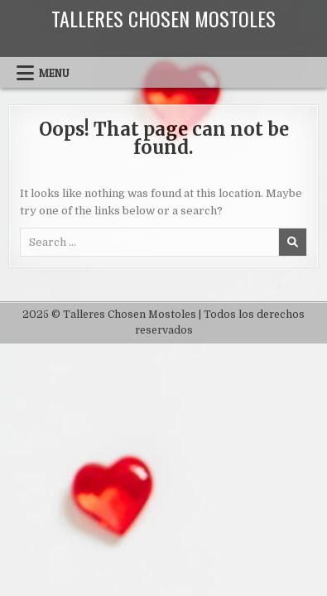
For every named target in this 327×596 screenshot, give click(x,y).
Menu (54, 72)
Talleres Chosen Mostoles (163, 18)
